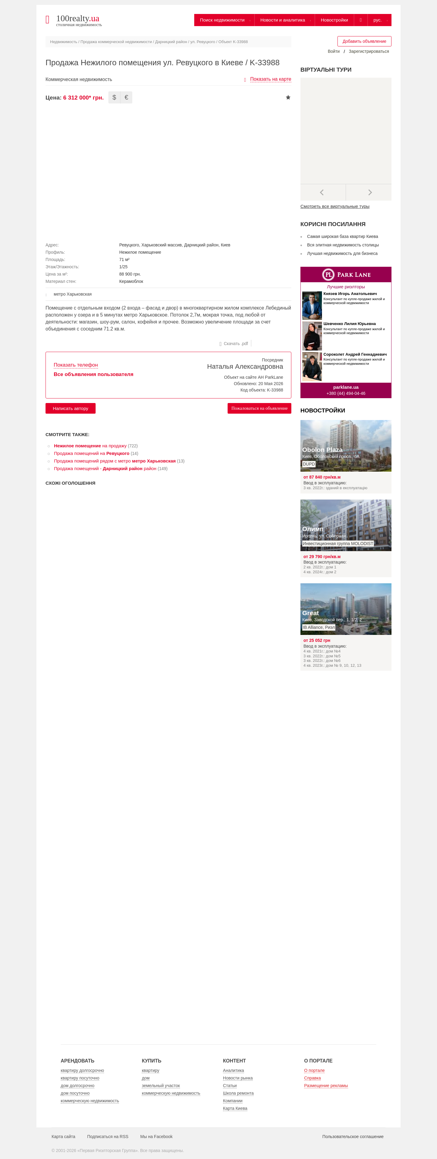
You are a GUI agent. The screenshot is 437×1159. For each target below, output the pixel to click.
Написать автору (70, 408)
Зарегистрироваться (369, 51)
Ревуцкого (129, 244)
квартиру (150, 1070)
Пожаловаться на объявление (259, 408)
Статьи (230, 1085)
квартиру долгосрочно (82, 1070)
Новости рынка (238, 1078)
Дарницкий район (171, 41)
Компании (232, 1100)
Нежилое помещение (140, 252)
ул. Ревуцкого (202, 41)
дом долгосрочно (77, 1085)
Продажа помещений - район (105, 468)
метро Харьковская (73, 294)
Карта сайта (63, 1136)
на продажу (90, 445)
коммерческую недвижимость (90, 1100)
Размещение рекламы (326, 1085)
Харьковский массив (161, 244)
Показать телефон (76, 365)
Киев (225, 244)
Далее (368, 192)
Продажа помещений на (92, 453)
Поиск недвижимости (222, 19)
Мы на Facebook (156, 1136)
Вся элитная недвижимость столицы (343, 244)
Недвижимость (63, 41)
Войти (334, 51)
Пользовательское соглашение (353, 1136)
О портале (314, 1070)
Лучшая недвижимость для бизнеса (342, 253)
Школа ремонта (238, 1093)
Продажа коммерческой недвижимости (116, 41)
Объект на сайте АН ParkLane (253, 377)
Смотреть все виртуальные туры (335, 206)
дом (146, 1078)
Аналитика (233, 1070)
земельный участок (161, 1085)
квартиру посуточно (80, 1078)
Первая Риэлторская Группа (107, 1150)
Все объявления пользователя (94, 374)
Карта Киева (235, 1108)
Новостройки (334, 19)
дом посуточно (75, 1093)
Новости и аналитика (282, 19)
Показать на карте (270, 79)
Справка (312, 1078)
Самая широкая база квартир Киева (342, 236)
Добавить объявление (364, 41)
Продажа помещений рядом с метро (115, 460)
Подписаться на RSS (107, 1136)
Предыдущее (323, 192)
